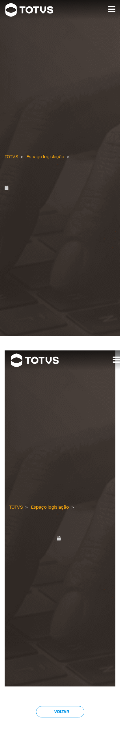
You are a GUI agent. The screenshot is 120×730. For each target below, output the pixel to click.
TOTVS (11, 156)
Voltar (61, 711)
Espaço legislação (45, 156)
